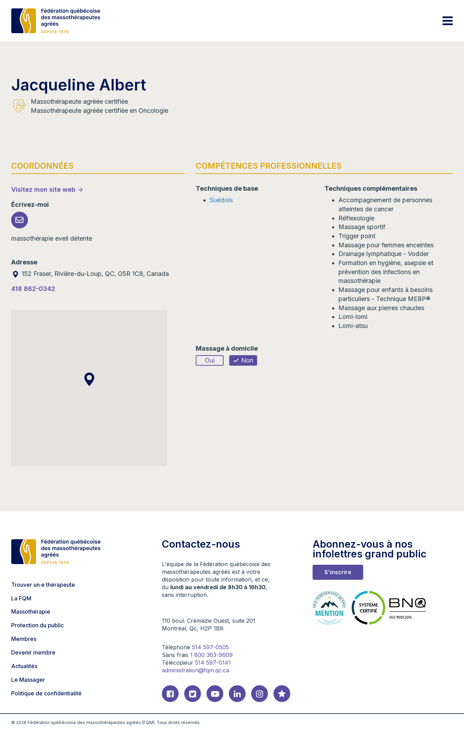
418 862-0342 (33, 288)
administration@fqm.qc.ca (195, 670)
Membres (23, 638)
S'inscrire (337, 572)
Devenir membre (33, 652)
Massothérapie (30, 611)
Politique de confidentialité (46, 693)
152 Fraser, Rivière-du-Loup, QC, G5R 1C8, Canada (90, 273)
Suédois (221, 200)
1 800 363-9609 (211, 654)
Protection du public (37, 625)
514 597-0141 (213, 662)
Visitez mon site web (43, 189)
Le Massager (28, 679)
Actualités (24, 666)
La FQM (21, 598)
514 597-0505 (210, 647)
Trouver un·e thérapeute (43, 584)
